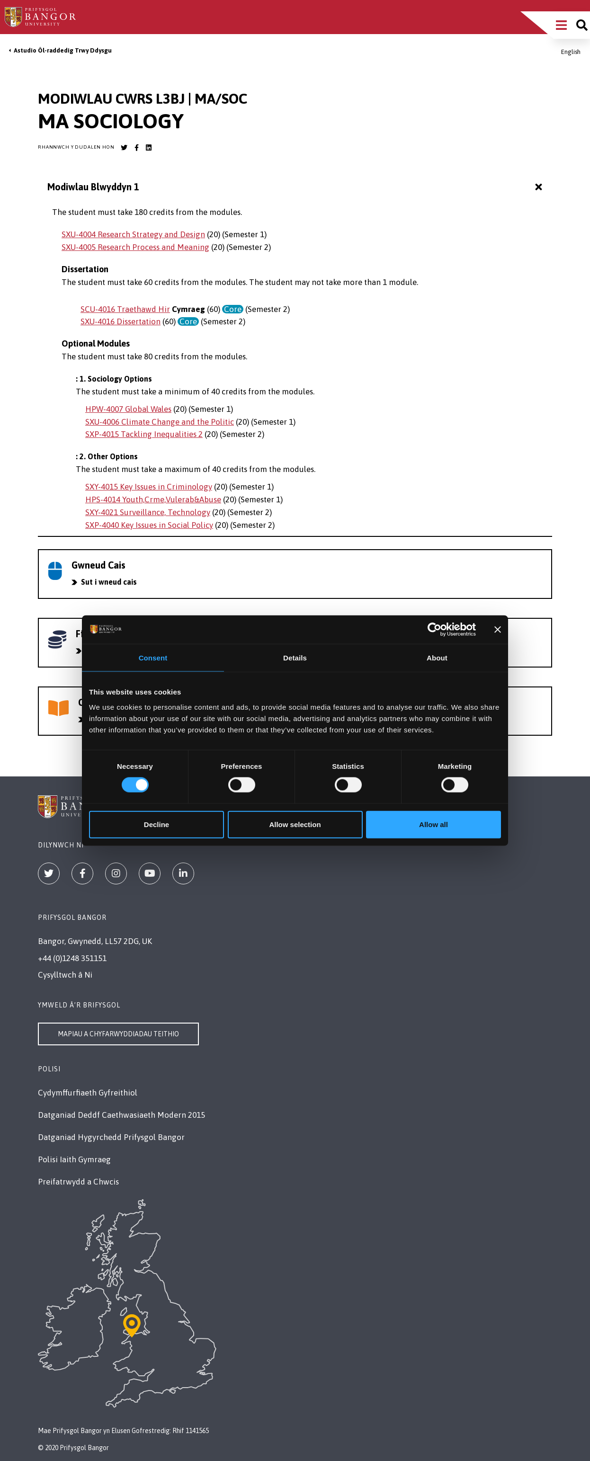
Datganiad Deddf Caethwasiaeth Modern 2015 (121, 1115)
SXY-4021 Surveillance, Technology (147, 512)
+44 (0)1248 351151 (72, 958)
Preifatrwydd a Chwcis (78, 1181)
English (571, 52)
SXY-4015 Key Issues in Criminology (148, 486)
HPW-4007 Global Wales (128, 409)
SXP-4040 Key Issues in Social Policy (149, 525)
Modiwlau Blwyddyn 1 (296, 187)
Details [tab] (295, 658)
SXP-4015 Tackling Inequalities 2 (144, 434)
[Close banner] (497, 629)
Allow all (433, 824)
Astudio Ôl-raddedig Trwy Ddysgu (63, 50)
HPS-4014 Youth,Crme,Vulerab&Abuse (153, 499)
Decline (156, 824)
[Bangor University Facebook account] (136, 147)
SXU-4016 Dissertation (120, 321)
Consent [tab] (153, 658)
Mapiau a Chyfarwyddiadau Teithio (118, 1034)
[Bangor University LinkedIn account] (148, 147)
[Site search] (582, 25)
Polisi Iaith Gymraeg (74, 1159)
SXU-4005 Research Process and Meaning (135, 247)
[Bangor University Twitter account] (124, 147)
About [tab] (437, 658)
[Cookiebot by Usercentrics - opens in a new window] (434, 630)
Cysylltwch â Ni (65, 975)
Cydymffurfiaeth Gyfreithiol (87, 1092)
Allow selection (295, 824)
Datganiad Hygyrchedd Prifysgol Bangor (111, 1137)
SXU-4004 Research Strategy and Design (133, 234)
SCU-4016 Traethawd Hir (125, 309)
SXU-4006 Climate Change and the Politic (159, 422)
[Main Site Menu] (561, 25)
